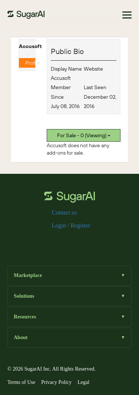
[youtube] (93, 242)
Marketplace (69, 275)
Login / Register (71, 225)
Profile (30, 63)
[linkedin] (81, 242)
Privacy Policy (56, 382)
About (69, 337)
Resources (69, 317)
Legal (83, 382)
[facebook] (46, 242)
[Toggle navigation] (127, 15)
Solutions (69, 296)
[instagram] (70, 242)
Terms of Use (21, 382)
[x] (58, 242)
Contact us (64, 212)
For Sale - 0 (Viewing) (83, 135)
